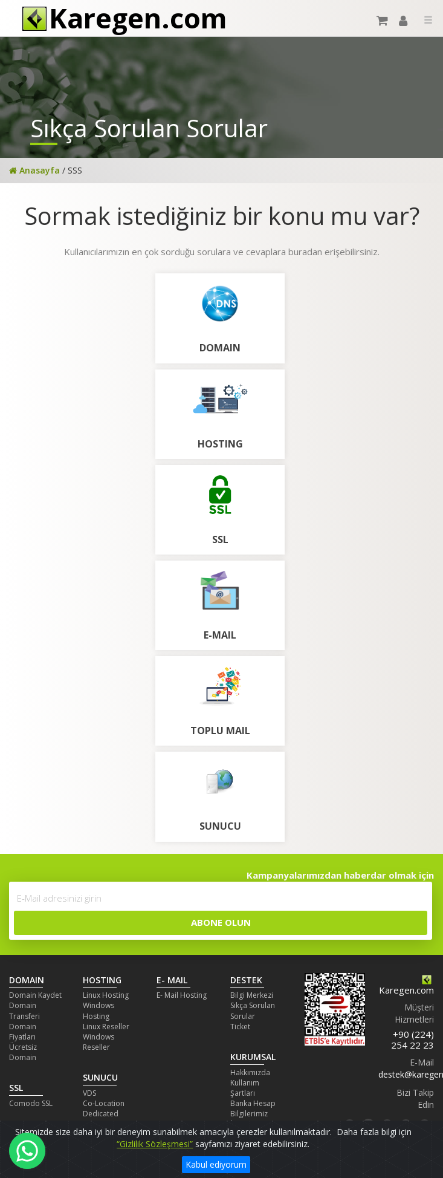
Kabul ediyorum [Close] (216, 1164)
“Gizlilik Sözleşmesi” (155, 1144)
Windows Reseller (98, 1042)
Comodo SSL (31, 1103)
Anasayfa (34, 170)
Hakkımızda (250, 1072)
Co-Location (103, 1103)
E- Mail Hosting (182, 995)
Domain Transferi (24, 1010)
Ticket (240, 1026)
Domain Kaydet (35, 995)
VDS (89, 1093)
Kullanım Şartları (244, 1088)
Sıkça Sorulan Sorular (252, 1010)
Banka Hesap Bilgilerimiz (253, 1108)
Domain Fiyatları (22, 1031)
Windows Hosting (98, 1010)
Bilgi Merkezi (251, 995)
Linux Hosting (106, 995)
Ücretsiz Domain (23, 1052)
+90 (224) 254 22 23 (412, 1039)
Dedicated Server (100, 1118)
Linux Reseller (106, 1026)
